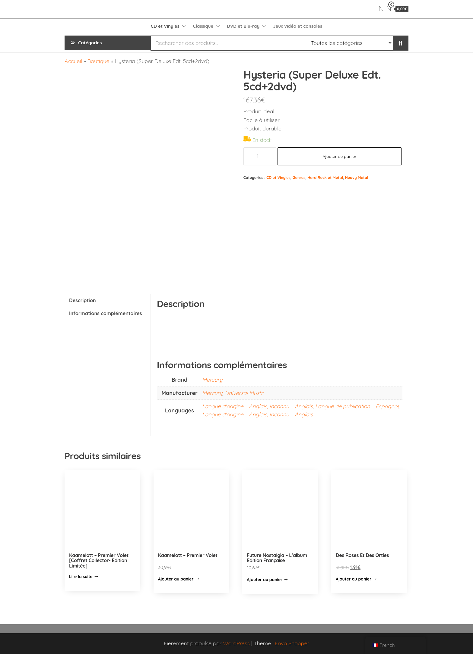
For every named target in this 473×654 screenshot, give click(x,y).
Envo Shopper (292, 643)
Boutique (98, 61)
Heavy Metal (356, 177)
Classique (203, 26)
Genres (299, 177)
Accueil (73, 61)
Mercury (212, 379)
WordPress (236, 643)
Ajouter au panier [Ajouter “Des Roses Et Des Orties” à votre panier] (353, 579)
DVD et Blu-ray (243, 26)
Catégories (90, 43)
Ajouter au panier (339, 156)
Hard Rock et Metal (325, 177)
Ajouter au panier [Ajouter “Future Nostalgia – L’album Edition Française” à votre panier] (264, 579)
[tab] (108, 300)
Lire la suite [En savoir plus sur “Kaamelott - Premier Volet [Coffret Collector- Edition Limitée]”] (81, 576)
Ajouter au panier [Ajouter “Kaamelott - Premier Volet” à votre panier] (176, 579)
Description (82, 300)
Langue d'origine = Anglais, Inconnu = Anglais (257, 406)
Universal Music (244, 393)
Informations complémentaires (105, 313)
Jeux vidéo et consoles (297, 26)
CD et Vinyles (165, 26)
